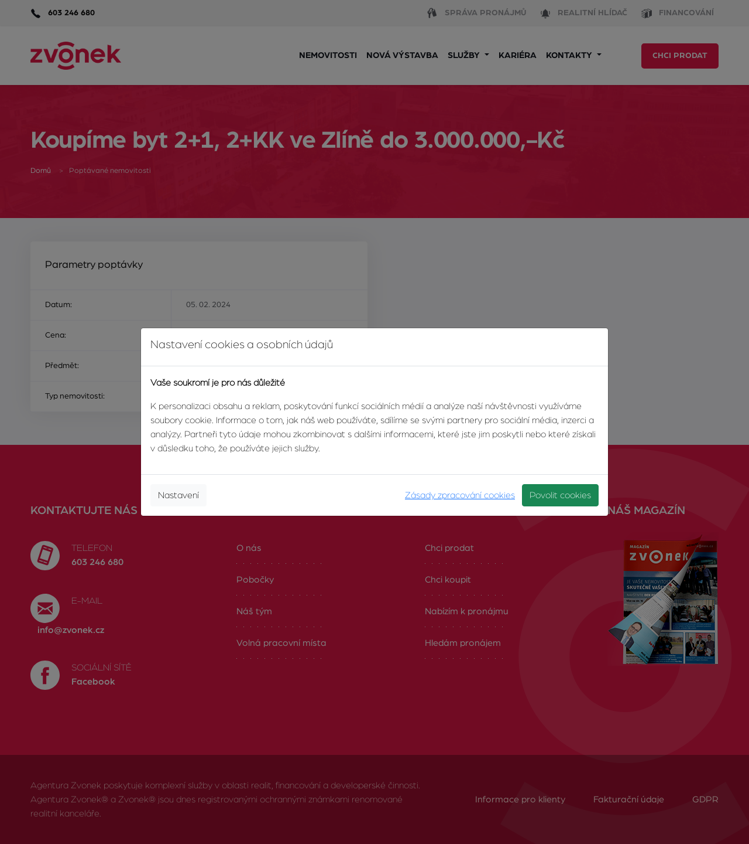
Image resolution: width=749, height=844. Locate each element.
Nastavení (178, 495)
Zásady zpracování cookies (460, 495)
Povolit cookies (560, 495)
